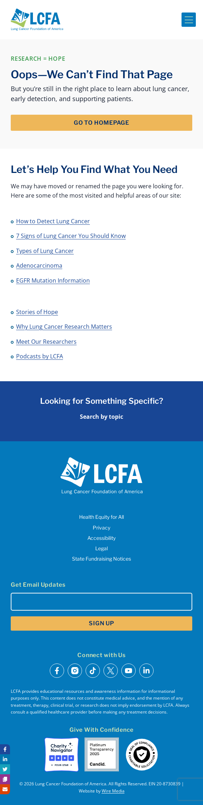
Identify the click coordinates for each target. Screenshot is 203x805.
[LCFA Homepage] (37, 19)
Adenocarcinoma (39, 265)
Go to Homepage (101, 122)
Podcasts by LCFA (39, 356)
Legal (101, 548)
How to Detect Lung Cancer (53, 221)
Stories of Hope (37, 312)
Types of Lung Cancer (45, 251)
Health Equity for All (101, 517)
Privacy (101, 528)
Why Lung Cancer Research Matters (64, 327)
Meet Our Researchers (46, 342)
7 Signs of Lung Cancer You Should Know (71, 236)
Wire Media (113, 791)
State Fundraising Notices (101, 559)
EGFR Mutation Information (53, 280)
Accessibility (101, 538)
